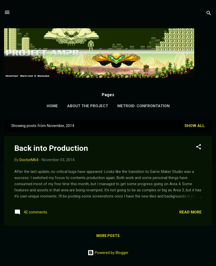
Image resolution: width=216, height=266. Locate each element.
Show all (194, 125)
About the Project (87, 106)
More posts (108, 236)
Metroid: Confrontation (143, 106)
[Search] (209, 14)
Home (52, 106)
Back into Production (51, 148)
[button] (199, 148)
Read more (190, 212)
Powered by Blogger (108, 252)
